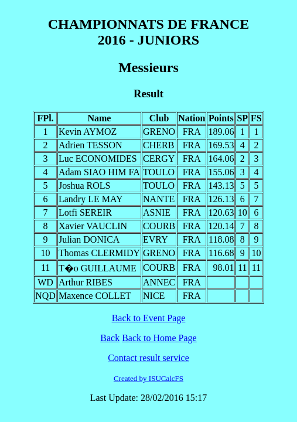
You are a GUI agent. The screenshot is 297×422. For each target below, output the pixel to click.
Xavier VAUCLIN (93, 226)
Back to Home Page (159, 338)
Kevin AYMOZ (88, 132)
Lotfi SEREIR (85, 212)
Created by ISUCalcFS (148, 378)
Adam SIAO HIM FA (99, 172)
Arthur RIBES (85, 282)
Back (110, 338)
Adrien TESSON (90, 145)
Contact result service (148, 358)
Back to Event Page (149, 318)
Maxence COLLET (95, 296)
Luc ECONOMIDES (98, 159)
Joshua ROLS (84, 185)
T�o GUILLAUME (97, 268)
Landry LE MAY (91, 199)
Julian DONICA (89, 239)
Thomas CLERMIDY (99, 253)
